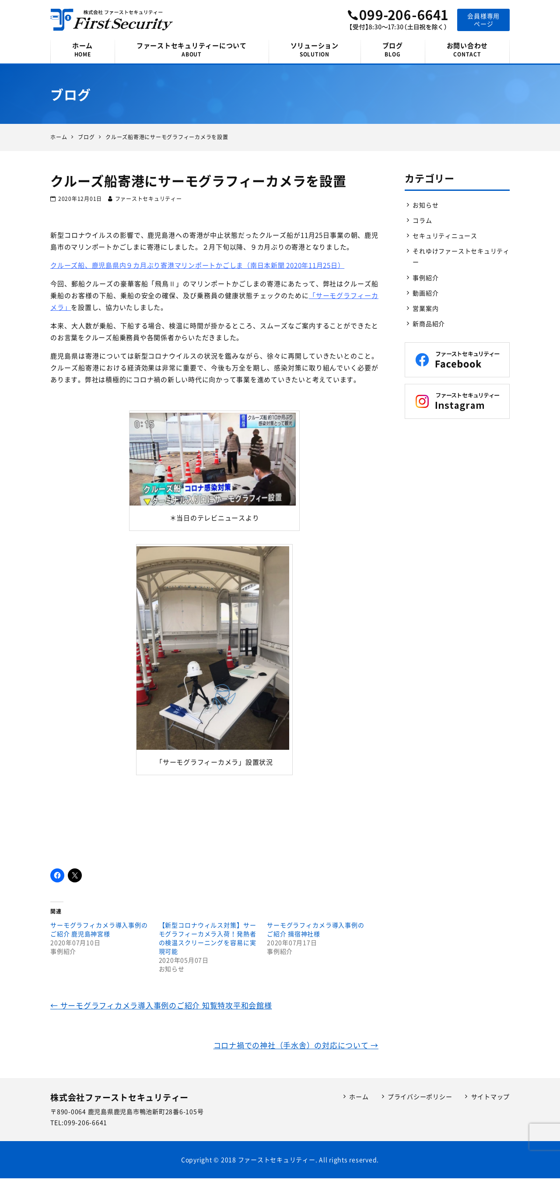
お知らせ (425, 204)
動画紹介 (425, 292)
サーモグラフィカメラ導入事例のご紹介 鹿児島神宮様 (99, 929)
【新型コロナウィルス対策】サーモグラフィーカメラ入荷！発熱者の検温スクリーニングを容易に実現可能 (207, 938)
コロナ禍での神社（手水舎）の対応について (296, 1045)
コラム (422, 220)
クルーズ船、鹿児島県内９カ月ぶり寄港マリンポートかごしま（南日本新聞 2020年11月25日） (197, 265)
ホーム (82, 49)
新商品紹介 (429, 323)
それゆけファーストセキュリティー (461, 256)
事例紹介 (425, 277)
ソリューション (314, 49)
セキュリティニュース (445, 235)
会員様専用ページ (483, 19)
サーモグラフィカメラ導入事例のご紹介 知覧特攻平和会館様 (161, 1005)
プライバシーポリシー (420, 1096)
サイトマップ (490, 1096)
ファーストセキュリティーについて (191, 49)
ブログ (392, 49)
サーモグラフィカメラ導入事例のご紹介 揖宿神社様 (315, 929)
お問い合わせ (467, 49)
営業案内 (425, 308)
